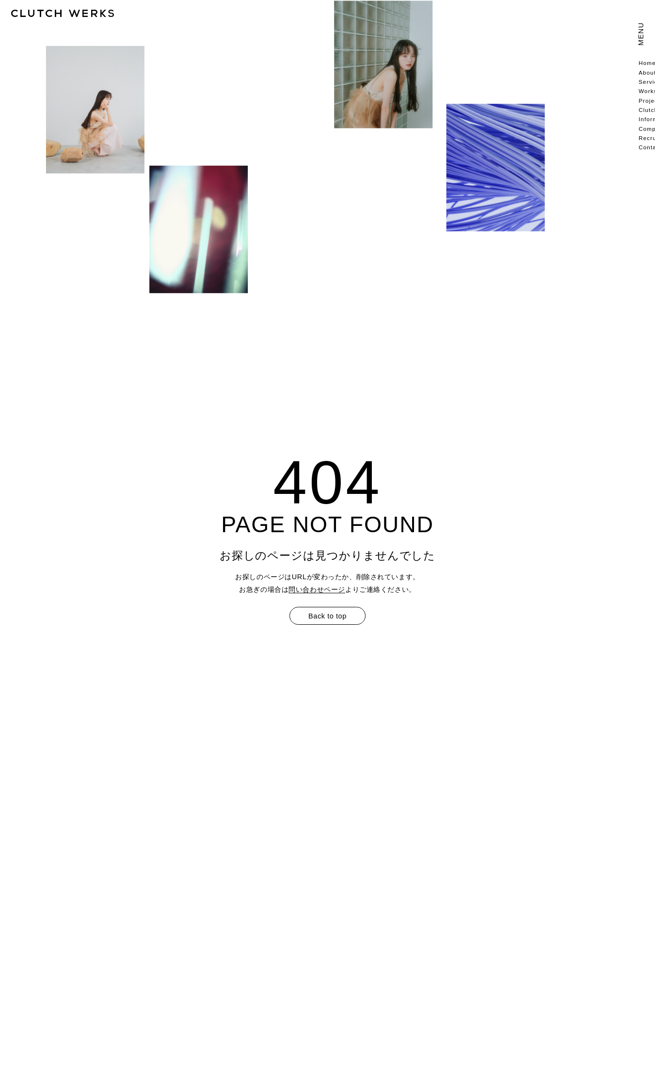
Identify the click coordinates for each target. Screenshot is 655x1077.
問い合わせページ (316, 589)
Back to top (327, 616)
